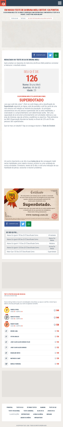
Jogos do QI (51, 411)
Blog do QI (40, 411)
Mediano (49, 414)
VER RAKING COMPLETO (10, 295)
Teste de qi (19, 407)
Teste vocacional (14, 411)
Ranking (42, 407)
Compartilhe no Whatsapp (56, 55)
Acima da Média (38, 414)
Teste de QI (23, 18)
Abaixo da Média (26, 417)
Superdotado (25, 414)
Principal (10, 407)
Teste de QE (52, 407)
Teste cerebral (29, 411)
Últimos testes (32, 407)
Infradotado (38, 417)
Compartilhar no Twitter (50, 55)
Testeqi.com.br (14, 18)
